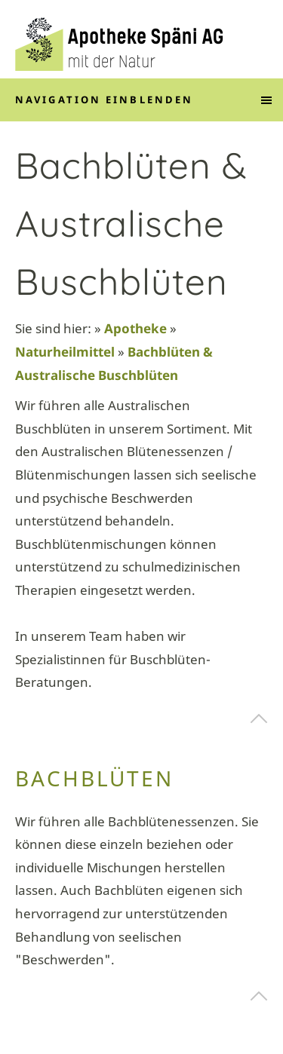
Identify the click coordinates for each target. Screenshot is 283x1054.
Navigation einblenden (104, 99)
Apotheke (135, 328)
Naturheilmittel (65, 351)
